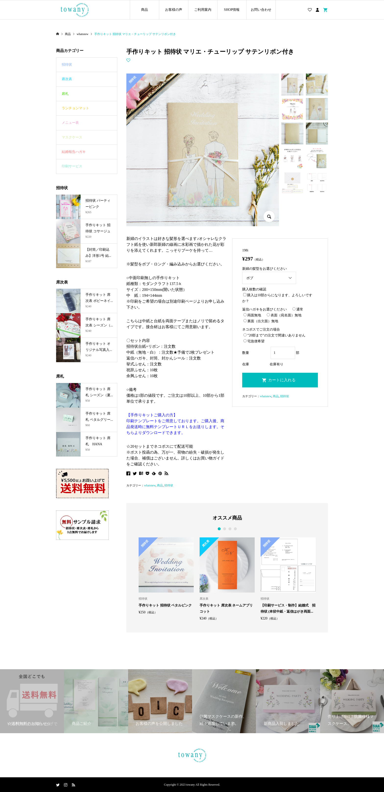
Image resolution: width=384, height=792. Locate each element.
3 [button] (230, 528)
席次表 (67, 79)
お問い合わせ (261, 10)
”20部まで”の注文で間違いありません (274, 335)
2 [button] (225, 528)
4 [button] (235, 528)
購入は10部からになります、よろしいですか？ (277, 298)
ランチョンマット (75, 108)
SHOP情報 (232, 10)
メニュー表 (70, 122)
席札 (65, 94)
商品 (144, 10)
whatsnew (150, 485)
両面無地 (252, 315)
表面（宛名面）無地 (284, 315)
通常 (297, 309)
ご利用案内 (202, 10)
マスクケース (72, 137)
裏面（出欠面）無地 (260, 321)
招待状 (168, 485)
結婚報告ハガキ (74, 152)
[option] (166, 575)
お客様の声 (173, 10)
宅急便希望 (253, 341)
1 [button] (219, 528)
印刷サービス (72, 166)
